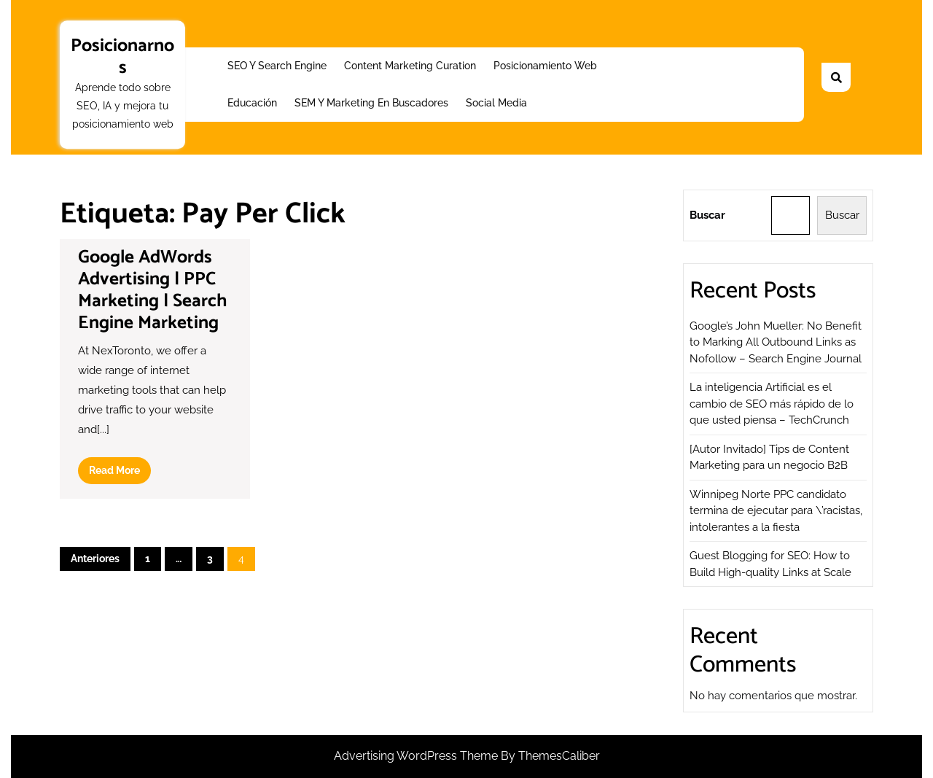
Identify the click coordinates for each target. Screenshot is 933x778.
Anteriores (95, 558)
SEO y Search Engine (277, 65)
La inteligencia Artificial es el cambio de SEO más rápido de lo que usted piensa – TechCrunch (772, 404)
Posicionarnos (122, 57)
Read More (120, 473)
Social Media (496, 103)
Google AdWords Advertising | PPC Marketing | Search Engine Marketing (152, 290)
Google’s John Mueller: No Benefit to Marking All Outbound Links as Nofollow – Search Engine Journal (776, 342)
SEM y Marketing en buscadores (371, 103)
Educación (252, 103)
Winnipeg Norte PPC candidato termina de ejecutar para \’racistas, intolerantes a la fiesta (776, 511)
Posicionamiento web (545, 65)
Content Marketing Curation (410, 65)
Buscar (707, 215)
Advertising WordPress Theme (417, 756)
